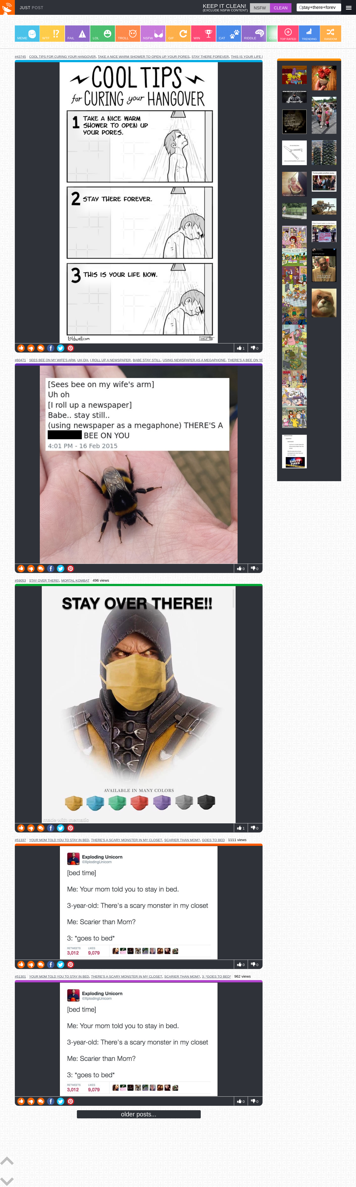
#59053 (20, 580)
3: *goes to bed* (216, 976)
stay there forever (210, 57)
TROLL (127, 35)
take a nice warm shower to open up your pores (144, 57)
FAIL (76, 35)
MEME (26, 35)
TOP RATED (288, 34)
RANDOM (330, 34)
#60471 (20, 360)
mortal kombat (75, 580)
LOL (102, 35)
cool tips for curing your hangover (62, 57)
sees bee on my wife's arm (52, 360)
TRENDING (309, 34)
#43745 (20, 57)
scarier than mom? (182, 840)
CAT (229, 35)
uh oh (82, 360)
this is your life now (250, 57)
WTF (50, 35)
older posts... (138, 1114)
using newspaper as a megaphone (194, 360)
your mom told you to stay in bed (59, 840)
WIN (203, 35)
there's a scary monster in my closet (126, 840)
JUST (32, 8)
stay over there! (44, 580)
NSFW (153, 35)
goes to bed (213, 840)
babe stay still (146, 360)
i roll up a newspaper (110, 360)
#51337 (20, 840)
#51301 (20, 976)
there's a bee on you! (247, 360)
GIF (177, 35)
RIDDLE (254, 34)
